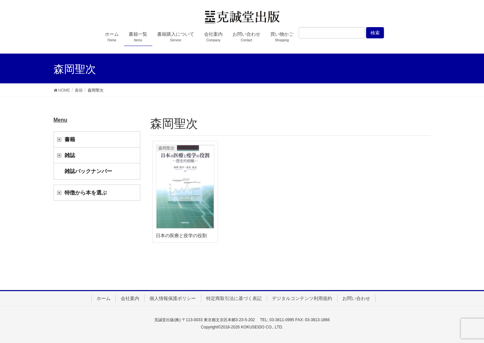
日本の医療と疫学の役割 (181, 235)
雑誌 (70, 155)
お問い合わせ (356, 298)
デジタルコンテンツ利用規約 (302, 298)
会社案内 (130, 298)
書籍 (70, 139)
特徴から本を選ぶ (86, 192)
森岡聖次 (166, 148)
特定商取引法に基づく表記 (234, 298)
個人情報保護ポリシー (173, 298)
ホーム (103, 298)
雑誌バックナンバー (88, 171)
